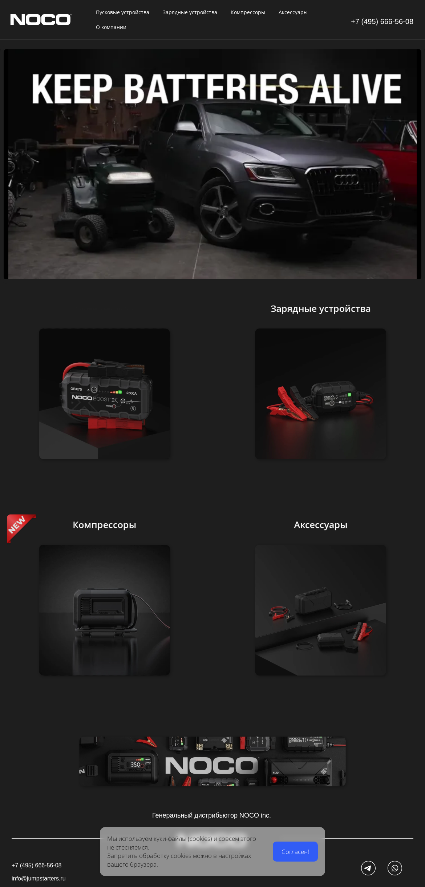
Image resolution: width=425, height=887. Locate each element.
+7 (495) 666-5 (375, 21)
